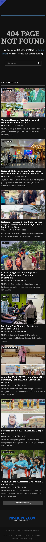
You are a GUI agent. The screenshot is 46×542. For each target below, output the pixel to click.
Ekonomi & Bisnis (8, 452)
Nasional (5, 192)
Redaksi (38, 535)
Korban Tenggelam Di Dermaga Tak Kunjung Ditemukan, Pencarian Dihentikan (19, 275)
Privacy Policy (28, 535)
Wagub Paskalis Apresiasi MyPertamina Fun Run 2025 (22, 483)
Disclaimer (17, 535)
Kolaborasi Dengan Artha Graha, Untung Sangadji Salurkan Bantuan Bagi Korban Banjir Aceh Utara (21, 224)
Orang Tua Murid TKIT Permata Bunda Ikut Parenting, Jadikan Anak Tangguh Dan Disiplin (23, 380)
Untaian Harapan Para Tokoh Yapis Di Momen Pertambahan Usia (20, 121)
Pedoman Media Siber (19, 539)
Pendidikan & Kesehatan (10, 347)
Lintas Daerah (7, 90)
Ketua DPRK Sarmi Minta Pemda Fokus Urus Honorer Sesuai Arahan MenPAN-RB (22, 172)
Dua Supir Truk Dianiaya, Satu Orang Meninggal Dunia (19, 327)
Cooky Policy (7, 535)
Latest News (9, 82)
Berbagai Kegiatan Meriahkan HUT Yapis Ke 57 (22, 432)
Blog (30, 539)
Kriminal (5, 243)
